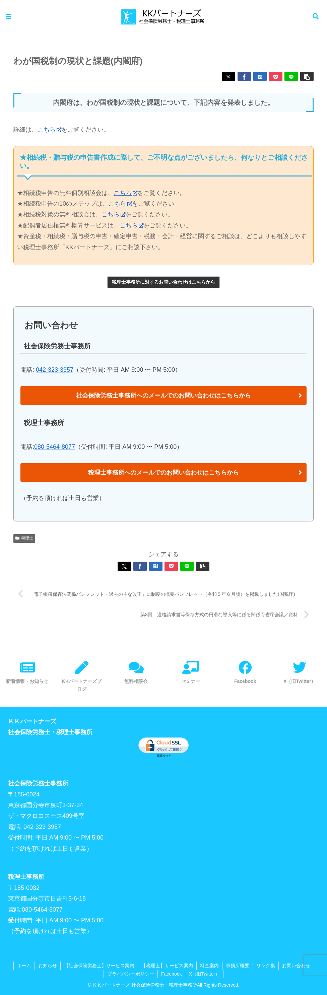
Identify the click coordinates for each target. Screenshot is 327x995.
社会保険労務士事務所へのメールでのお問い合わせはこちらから (163, 395)
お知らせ (47, 965)
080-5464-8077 (54, 446)
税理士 (24, 538)
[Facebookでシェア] (244, 76)
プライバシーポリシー (130, 974)
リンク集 (265, 965)
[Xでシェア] (228, 76)
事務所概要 (237, 965)
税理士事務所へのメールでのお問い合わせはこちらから (163, 472)
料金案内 (209, 965)
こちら (49, 129)
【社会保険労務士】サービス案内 (99, 965)
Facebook (171, 974)
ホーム (24, 965)
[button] (307, 76)
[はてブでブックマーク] (260, 76)
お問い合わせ (296, 965)
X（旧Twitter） (204, 974)
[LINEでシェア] (291, 76)
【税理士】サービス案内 (167, 965)
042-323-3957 (54, 369)
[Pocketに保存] (275, 76)
